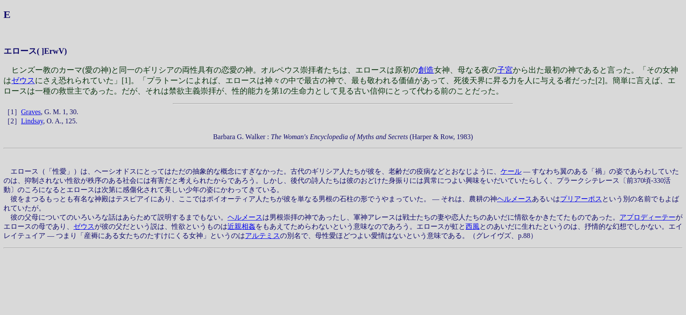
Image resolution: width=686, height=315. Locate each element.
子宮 (505, 70)
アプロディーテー (648, 217)
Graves (31, 112)
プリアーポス (581, 199)
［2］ (12, 121)
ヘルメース (514, 199)
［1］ (12, 112)
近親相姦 (242, 226)
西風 (473, 226)
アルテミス (262, 235)
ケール (511, 171)
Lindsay (32, 121)
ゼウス (23, 80)
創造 (426, 70)
